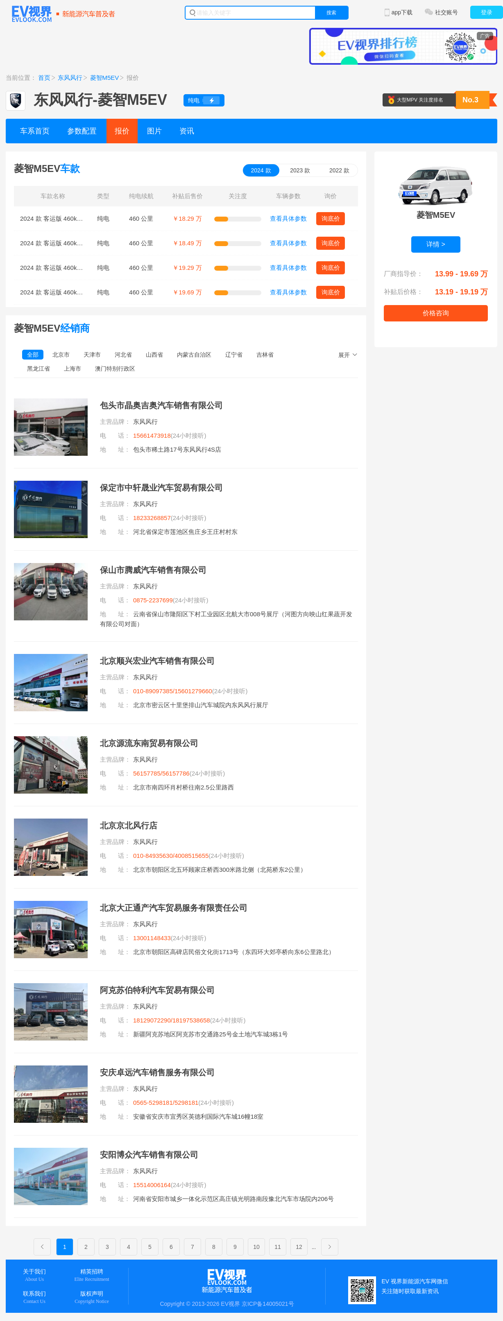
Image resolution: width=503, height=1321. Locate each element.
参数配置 (82, 131)
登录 (486, 12)
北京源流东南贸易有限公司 (149, 743)
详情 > (435, 244)
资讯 (186, 131)
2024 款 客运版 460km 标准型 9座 (66, 243)
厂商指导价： (403, 273)
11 (277, 1247)
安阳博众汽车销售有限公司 (149, 1154)
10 (256, 1247)
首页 (44, 77)
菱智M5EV (104, 77)
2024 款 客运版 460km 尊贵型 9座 (66, 292)
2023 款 (300, 170)
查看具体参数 (288, 218)
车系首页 (35, 131)
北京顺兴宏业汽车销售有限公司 (157, 660)
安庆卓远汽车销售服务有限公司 (157, 1072)
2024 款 (261, 170)
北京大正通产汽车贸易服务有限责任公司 (173, 907)
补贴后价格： (403, 291)
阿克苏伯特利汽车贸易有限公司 (157, 990)
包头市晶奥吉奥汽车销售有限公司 (161, 405)
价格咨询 (436, 313)
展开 (344, 355)
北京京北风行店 (128, 825)
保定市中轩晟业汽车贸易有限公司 (161, 487)
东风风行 (70, 77)
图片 (154, 131)
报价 (122, 131)
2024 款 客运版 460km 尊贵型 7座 (66, 267)
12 (299, 1247)
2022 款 (339, 170)
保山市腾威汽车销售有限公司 (153, 570)
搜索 (331, 13)
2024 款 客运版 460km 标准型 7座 (66, 218)
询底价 (331, 218)
